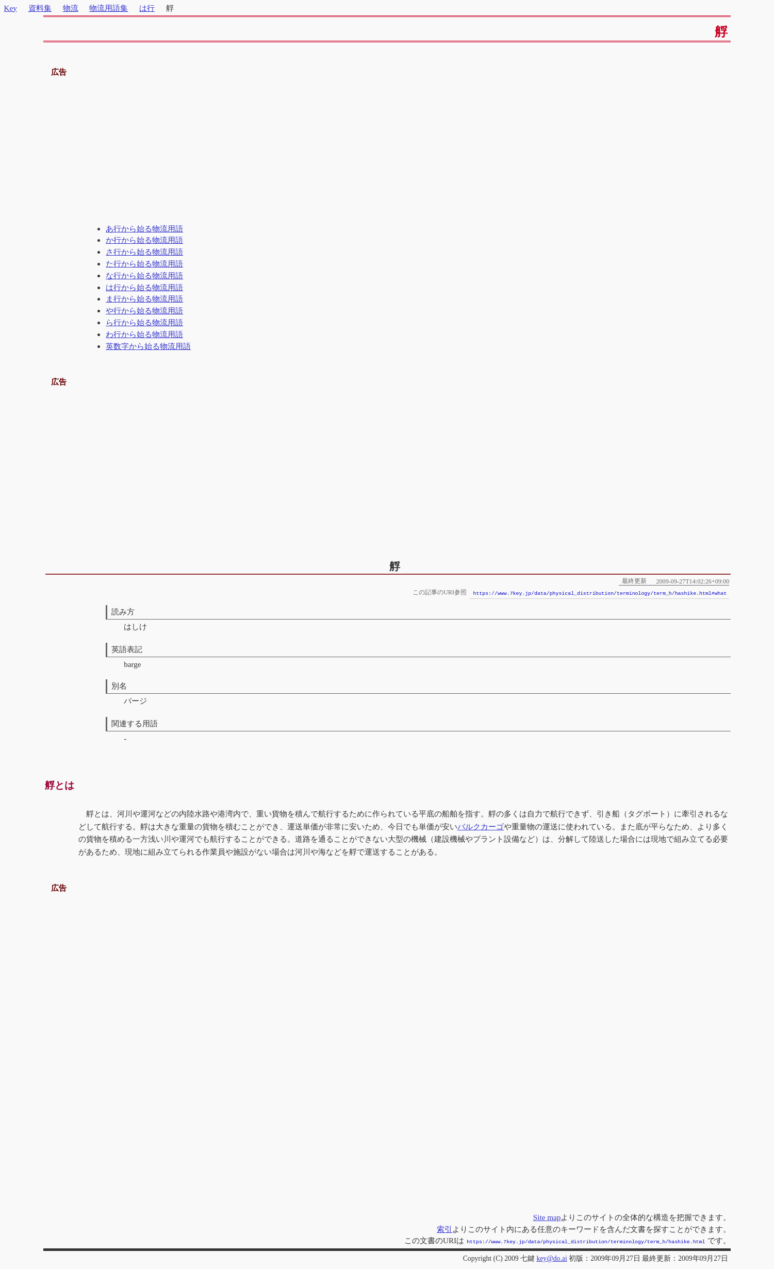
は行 (147, 8)
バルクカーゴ (480, 826)
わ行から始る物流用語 (144, 334)
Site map (547, 1217)
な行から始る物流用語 (144, 275)
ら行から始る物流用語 (144, 322)
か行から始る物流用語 (144, 240)
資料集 (40, 8)
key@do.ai (551, 1257)
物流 (70, 8)
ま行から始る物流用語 (144, 298)
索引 (444, 1229)
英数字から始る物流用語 (148, 346)
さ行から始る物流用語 (144, 251)
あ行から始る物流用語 (144, 228)
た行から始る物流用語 (144, 263)
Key (10, 8)
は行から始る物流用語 (144, 287)
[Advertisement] (387, 151)
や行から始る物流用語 (144, 310)
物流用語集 (108, 8)
